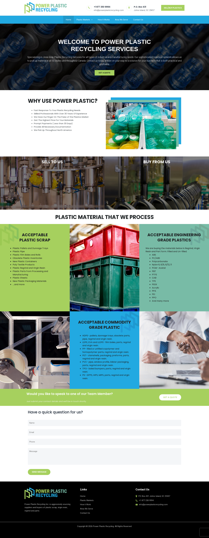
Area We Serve (121, 19)
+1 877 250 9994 (102, 6)
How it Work (85, 504)
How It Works (104, 19)
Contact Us (138, 19)
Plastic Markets (85, 20)
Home (68, 19)
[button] (172, 8)
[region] (104, 57)
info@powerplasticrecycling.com (109, 10)
